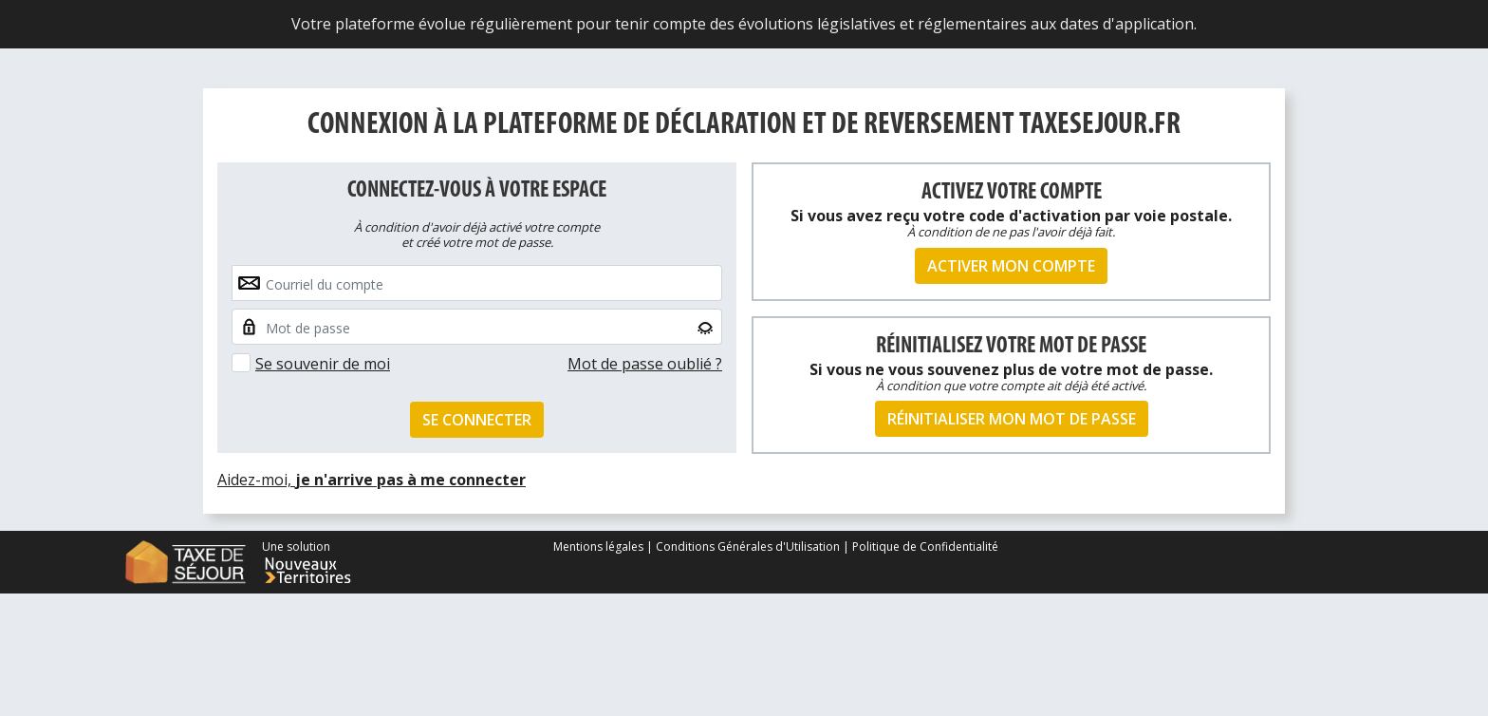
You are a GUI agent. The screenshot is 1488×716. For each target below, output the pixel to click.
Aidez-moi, (371, 479)
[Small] (477, 327)
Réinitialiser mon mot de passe (1011, 418)
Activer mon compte (1011, 265)
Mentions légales (599, 546)
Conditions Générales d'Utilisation (748, 546)
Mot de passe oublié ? (644, 363)
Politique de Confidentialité (925, 546)
